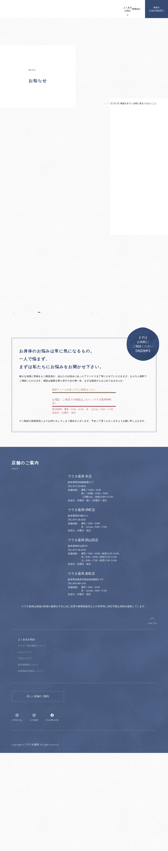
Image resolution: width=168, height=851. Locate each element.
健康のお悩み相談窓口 (156, 9)
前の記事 (20, 388)
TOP (94, 103)
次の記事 (86, 388)
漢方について (89, 9)
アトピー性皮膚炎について (52, 744)
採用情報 (136, 9)
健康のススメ (123, 9)
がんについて (45, 750)
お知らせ (58, 9)
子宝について (45, 756)
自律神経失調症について (51, 769)
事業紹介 (112, 9)
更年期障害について (49, 762)
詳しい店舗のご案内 (38, 794)
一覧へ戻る (52, 388)
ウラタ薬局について (73, 9)
